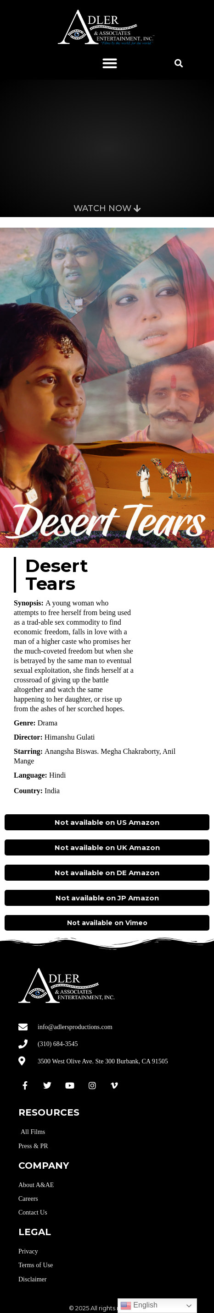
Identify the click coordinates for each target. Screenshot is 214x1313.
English (139, 1305)
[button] (109, 63)
